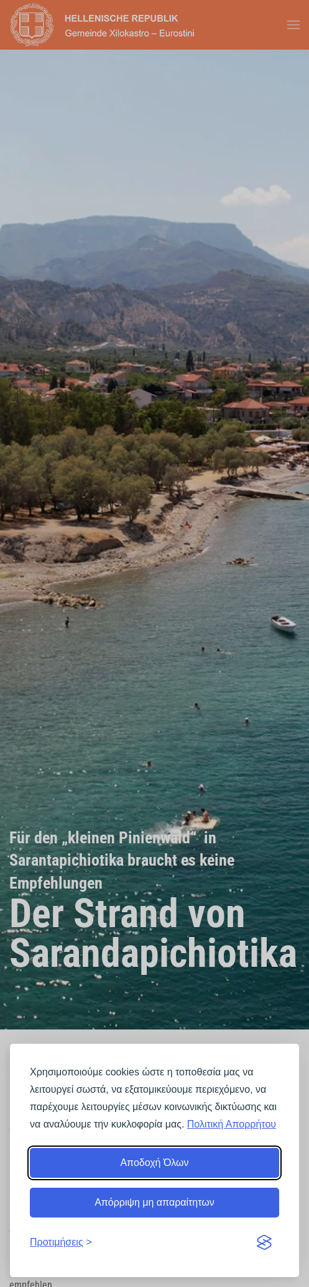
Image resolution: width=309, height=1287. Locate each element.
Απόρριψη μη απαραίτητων (154, 1202)
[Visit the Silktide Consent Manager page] (264, 1242)
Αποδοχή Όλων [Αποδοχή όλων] (154, 1162)
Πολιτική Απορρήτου (231, 1124)
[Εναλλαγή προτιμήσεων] (61, 1242)
